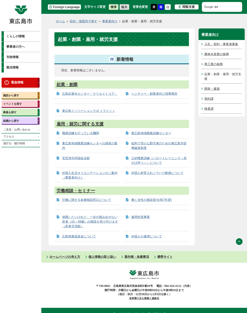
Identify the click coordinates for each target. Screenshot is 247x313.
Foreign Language (66, 7)
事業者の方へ (15, 46)
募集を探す (10, 112)
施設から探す (11, 95)
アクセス (8, 136)
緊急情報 (17, 82)
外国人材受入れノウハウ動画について (157, 173)
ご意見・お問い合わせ (16, 129)
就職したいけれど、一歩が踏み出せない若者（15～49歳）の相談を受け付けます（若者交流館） (90, 221)
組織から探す (11, 120)
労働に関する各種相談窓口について (86, 199)
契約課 (209, 98)
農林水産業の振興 (216, 54)
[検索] (218, 7)
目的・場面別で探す (83, 21)
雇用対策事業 (140, 217)
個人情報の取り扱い (102, 256)
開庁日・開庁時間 (14, 143)
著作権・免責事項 (136, 256)
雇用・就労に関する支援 (80, 124)
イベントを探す (12, 103)
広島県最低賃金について (79, 236)
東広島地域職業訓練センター (151, 133)
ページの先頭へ (239, 241)
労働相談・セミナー (76, 190)
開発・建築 (212, 88)
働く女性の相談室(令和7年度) (151, 199)
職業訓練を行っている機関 (80, 133)
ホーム (60, 21)
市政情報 (12, 57)
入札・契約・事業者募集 (221, 44)
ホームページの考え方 (64, 256)
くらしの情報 (15, 36)
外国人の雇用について (146, 236)
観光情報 (12, 67)
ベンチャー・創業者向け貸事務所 (154, 93)
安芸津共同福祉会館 (76, 158)
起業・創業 (67, 84)
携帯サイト (165, 256)
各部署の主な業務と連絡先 (144, 298)
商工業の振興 (213, 64)
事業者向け (109, 21)
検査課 (209, 108)
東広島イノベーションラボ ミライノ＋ (88, 110)
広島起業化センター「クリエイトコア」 (89, 93)
